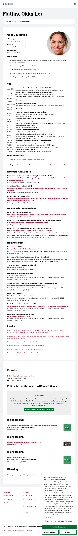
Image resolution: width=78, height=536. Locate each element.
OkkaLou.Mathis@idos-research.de (23, 376)
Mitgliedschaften (25, 21)
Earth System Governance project (33, 159)
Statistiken (59, 521)
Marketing (69, 521)
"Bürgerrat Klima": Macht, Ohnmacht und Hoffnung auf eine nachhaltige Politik (33, 425)
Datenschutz (33, 530)
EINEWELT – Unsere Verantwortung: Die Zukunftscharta (25, 349)
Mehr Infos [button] (47, 517)
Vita (15, 21)
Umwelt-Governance (14, 41)
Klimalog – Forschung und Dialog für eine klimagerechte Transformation (30, 475)
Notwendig (49, 521)
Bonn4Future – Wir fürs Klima (54, 165)
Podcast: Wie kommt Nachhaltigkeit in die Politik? (24, 442)
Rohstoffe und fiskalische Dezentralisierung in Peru (23, 353)
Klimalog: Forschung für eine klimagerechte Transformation (26, 345)
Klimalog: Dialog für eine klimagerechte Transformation (25, 342)
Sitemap (27, 512)
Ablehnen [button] (68, 532)
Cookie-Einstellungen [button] (14, 530)
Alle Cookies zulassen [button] (59, 527)
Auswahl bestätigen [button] (50, 532)
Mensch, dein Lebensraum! (16, 457)
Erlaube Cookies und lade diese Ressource (39, 409)
